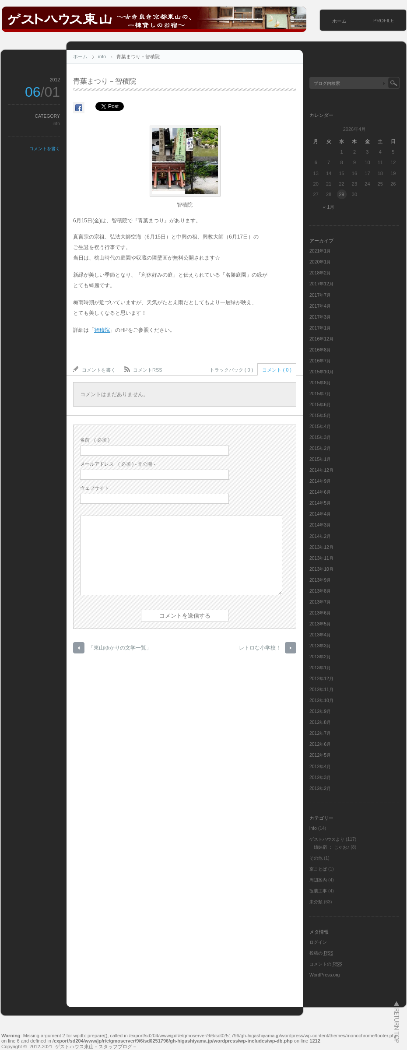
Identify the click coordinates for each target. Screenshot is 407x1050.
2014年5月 (320, 503)
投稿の (321, 953)
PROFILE (383, 20)
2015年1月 (320, 459)
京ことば (318, 869)
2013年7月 (320, 602)
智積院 (102, 330)
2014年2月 (320, 536)
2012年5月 (320, 755)
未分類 (316, 901)
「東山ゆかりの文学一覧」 (119, 648)
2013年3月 (320, 645)
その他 (316, 858)
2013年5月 (320, 624)
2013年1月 (320, 667)
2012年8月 (320, 722)
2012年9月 (320, 711)
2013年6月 (320, 613)
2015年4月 (320, 426)
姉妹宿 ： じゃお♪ (331, 847)
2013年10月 (321, 569)
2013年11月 (321, 558)
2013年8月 (320, 591)
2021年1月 (320, 251)
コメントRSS (147, 369)
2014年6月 (320, 492)
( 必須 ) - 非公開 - (117, 464)
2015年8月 (320, 382)
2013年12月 (321, 547)
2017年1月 (320, 328)
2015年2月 (320, 448)
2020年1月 (320, 262)
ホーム (339, 21)
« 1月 (328, 207)
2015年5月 (320, 415)
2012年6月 (320, 744)
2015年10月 (321, 371)
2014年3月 (320, 525)
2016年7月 (320, 360)
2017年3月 (320, 317)
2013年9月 (320, 580)
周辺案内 (318, 880)
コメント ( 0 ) (276, 369)
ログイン (318, 942)
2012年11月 (321, 689)
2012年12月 (321, 678)
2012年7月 (320, 733)
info (102, 56)
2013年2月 (320, 656)
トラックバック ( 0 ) (231, 369)
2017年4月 (320, 306)
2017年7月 (320, 295)
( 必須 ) (94, 439)
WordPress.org (324, 975)
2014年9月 (320, 481)
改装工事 (318, 890)
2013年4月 (320, 634)
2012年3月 (320, 777)
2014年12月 (321, 470)
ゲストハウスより (326, 839)
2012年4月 (320, 766)
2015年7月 (320, 393)
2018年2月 (320, 272)
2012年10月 (321, 700)
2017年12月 (321, 283)
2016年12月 (321, 339)
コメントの (325, 964)
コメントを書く (44, 148)
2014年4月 (320, 514)
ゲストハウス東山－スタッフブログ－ (96, 1046)
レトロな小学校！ (260, 648)
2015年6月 (320, 404)
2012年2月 (320, 788)
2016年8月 (320, 350)
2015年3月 (320, 437)
